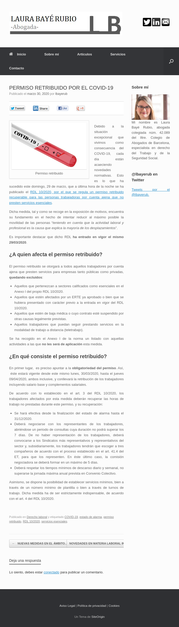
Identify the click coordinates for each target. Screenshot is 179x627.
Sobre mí (51, 54)
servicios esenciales (54, 521)
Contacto (16, 68)
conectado (51, 572)
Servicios (118, 54)
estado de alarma (90, 516)
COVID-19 (71, 516)
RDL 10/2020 (31, 521)
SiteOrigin (98, 616)
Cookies (114, 605)
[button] (171, 61)
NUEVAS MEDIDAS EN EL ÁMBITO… (40, 543)
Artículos (84, 54)
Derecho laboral (37, 516)
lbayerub (61, 94)
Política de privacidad (92, 605)
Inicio (17, 54)
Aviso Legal (67, 605)
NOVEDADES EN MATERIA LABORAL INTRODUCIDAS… (110, 543)
